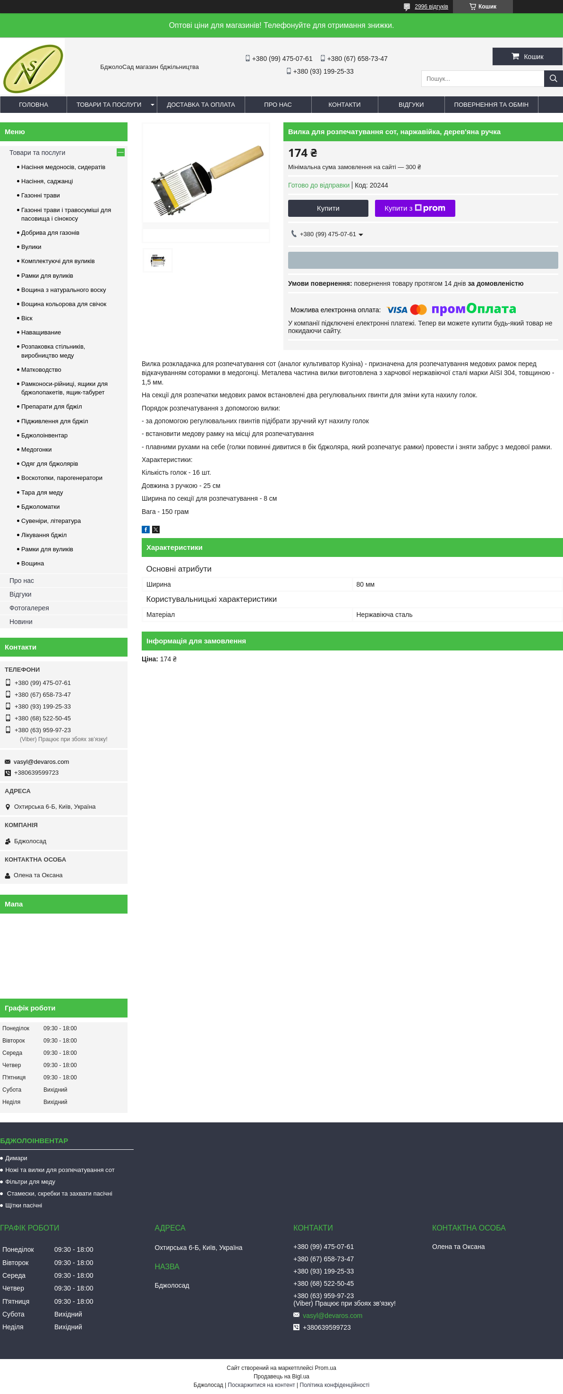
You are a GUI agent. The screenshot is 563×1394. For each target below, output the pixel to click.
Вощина (32, 563)
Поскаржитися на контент (261, 1385)
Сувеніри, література (51, 520)
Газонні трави (40, 195)
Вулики (31, 246)
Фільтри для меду (30, 1181)
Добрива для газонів (50, 232)
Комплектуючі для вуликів (58, 261)
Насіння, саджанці (47, 181)
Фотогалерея (29, 608)
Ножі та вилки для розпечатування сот (59, 1169)
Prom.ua (325, 1368)
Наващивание (41, 332)
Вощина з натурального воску (63, 289)
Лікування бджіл (44, 535)
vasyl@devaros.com (41, 761)
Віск (27, 318)
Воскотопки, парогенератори (61, 477)
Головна (33, 104)
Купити (328, 208)
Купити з (414, 208)
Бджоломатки (40, 506)
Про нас (278, 104)
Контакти (345, 104)
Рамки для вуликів (47, 275)
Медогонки (36, 449)
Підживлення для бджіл (54, 421)
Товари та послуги (109, 104)
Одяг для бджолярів (49, 463)
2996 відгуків (431, 6)
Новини (21, 621)
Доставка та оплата (201, 104)
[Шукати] (553, 78)
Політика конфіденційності (335, 1385)
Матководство (41, 369)
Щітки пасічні (23, 1205)
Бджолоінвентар (44, 435)
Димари (16, 1158)
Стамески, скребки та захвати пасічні (58, 1193)
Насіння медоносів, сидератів (63, 167)
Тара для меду (42, 492)
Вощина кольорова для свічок (63, 304)
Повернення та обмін (491, 104)
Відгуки (411, 104)
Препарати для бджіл (51, 406)
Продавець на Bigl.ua (281, 1376)
